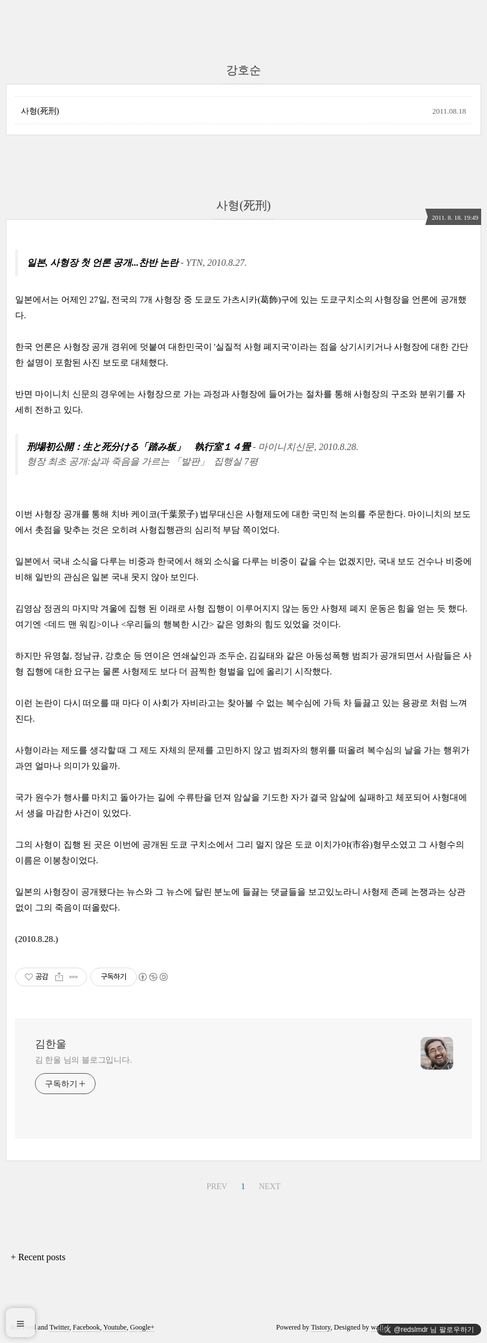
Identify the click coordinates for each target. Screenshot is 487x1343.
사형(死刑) (40, 111)
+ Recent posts (37, 1257)
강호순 (118, 655)
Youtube (114, 1327)
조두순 (231, 655)
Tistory (320, 1327)
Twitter (59, 1327)
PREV (216, 1186)
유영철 (57, 655)
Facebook (86, 1327)
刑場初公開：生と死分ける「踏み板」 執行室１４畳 (138, 447)
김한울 (50, 1044)
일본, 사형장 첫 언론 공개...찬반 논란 (102, 263)
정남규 (87, 655)
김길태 (262, 655)
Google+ (142, 1327)
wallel (379, 1327)
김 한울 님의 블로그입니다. (83, 1060)
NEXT (269, 1186)
